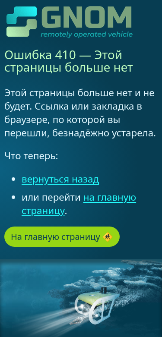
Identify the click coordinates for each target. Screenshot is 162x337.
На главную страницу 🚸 (62, 237)
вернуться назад (60, 179)
